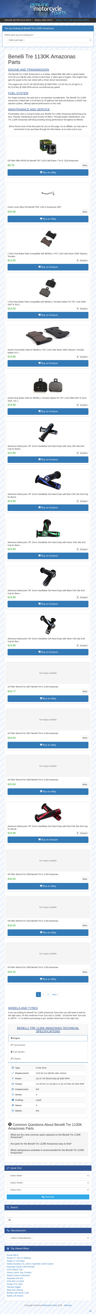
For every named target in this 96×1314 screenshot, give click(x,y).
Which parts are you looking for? (19, 35)
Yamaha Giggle (14, 1287)
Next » (55, 994)
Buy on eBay (48, 172)
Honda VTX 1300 (14, 1284)
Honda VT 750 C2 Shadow (19, 1258)
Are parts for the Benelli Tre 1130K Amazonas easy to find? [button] (41, 1144)
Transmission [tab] (18, 1045)
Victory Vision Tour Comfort (19, 1272)
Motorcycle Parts (49, 1305)
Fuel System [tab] (18, 1052)
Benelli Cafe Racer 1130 (18, 1293)
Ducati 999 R (13, 1255)
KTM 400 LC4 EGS (15, 1281)
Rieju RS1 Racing (15, 1290)
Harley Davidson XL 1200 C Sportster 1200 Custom (30, 1264)
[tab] (48, 1136)
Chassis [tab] (16, 1058)
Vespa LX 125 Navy (16, 1261)
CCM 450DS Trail (15, 1269)
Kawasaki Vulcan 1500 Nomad (20, 1267)
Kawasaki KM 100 (15, 1278)
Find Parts (48, 1197)
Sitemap (68, 1305)
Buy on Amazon (48, 267)
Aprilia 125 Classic (15, 1296)
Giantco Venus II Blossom (18, 1275)
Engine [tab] (15, 1038)
